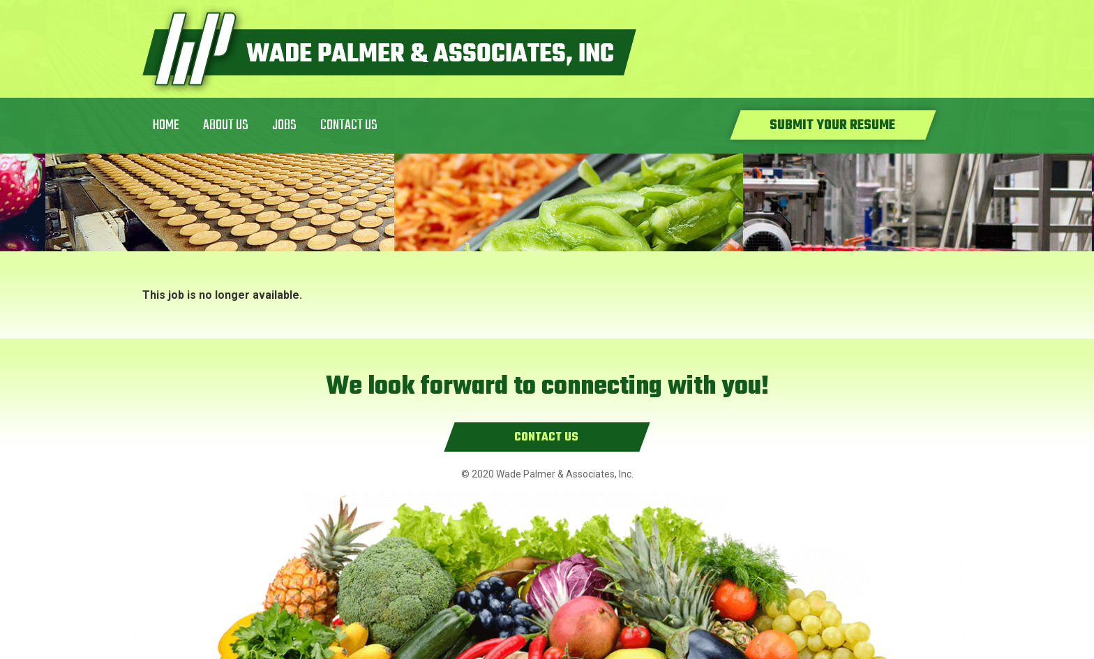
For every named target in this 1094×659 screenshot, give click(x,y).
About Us (225, 125)
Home (166, 125)
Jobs (284, 125)
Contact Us (348, 125)
